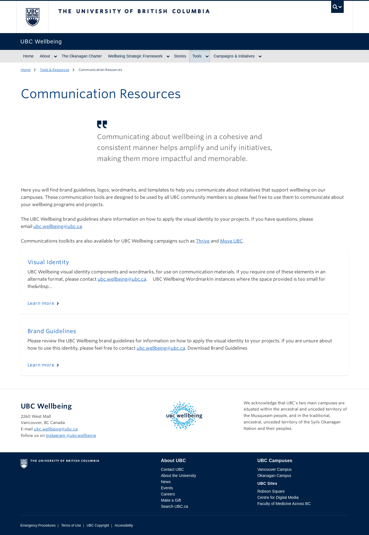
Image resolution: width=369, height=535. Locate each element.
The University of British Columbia (32, 17)
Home (28, 56)
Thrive (203, 241)
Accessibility (124, 525)
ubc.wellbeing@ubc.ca (56, 429)
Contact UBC (172, 469)
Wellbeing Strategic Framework (135, 56)
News (166, 481)
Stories (180, 56)
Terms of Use (71, 525)
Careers (168, 494)
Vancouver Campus (274, 469)
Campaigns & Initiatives (234, 56)
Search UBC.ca (174, 506)
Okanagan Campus (274, 475)
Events (167, 488)
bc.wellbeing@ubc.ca (59, 226)
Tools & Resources (54, 70)
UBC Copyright (98, 525)
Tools (197, 56)
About (45, 56)
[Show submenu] (55, 56)
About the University (178, 475)
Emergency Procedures (38, 525)
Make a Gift (171, 500)
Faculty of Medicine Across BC (284, 503)
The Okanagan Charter (81, 56)
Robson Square (271, 491)
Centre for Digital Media (278, 497)
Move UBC (231, 241)
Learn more (40, 303)
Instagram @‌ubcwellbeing (71, 435)
